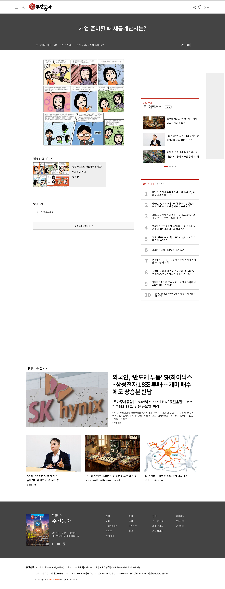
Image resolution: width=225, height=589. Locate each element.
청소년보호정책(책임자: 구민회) (125, 567)
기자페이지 (157, 531)
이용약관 (88, 567)
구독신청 (180, 521)
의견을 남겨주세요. (45, 212)
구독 (51, 159)
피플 (131, 531)
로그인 (207, 7)
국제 (131, 521)
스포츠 (109, 531)
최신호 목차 (158, 521)
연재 (154, 516)
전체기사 (110, 536)
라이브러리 (157, 526)
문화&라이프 (112, 526)
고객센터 (79, 567)
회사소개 (39, 567)
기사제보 (180, 516)
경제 (131, 516)
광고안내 (180, 526)
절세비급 (38, 159)
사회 (108, 521)
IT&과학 (133, 526)
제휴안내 (69, 567)
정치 (108, 516)
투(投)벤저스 (152, 107)
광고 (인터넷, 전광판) (54, 567)
